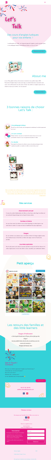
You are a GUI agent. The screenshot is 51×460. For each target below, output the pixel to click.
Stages (26, 233)
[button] (12, 279)
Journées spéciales (26, 244)
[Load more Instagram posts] (25, 314)
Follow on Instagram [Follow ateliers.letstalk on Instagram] (40, 270)
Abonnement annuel (26, 211)
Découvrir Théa (40, 91)
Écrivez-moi (41, 380)
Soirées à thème (26, 221)
